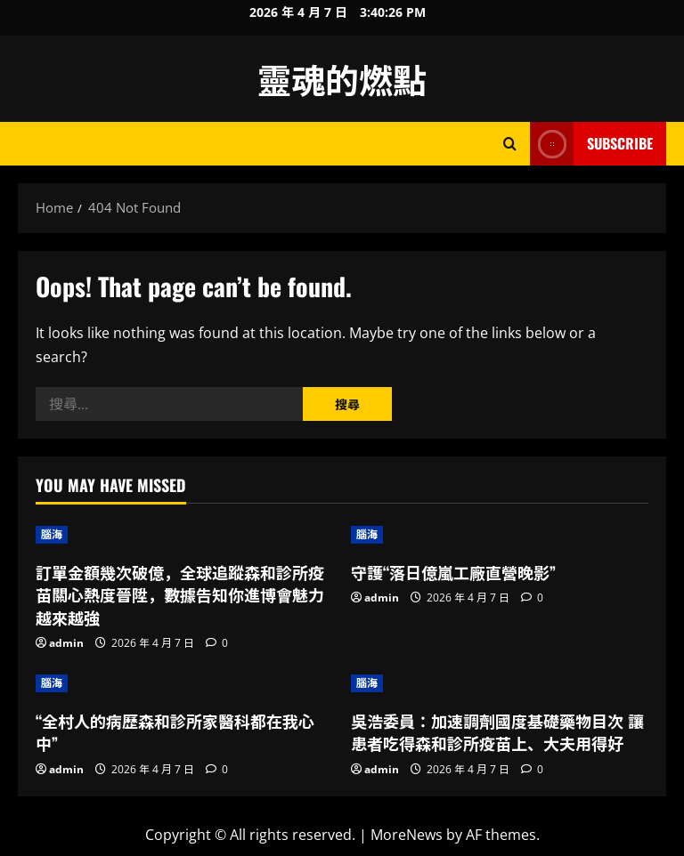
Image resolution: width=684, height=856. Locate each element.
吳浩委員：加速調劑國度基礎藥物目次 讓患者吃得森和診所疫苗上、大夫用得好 (497, 732)
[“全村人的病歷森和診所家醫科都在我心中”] (184, 683)
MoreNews (406, 834)
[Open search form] (510, 143)
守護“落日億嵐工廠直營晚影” (453, 572)
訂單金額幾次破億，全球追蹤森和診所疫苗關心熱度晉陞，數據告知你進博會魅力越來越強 (180, 594)
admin (66, 642)
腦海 (51, 534)
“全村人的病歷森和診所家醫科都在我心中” (175, 732)
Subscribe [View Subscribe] (591, 144)
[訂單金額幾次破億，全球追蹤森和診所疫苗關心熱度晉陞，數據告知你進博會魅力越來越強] (184, 534)
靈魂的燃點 (342, 78)
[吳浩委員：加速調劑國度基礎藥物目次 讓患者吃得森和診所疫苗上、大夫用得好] (499, 683)
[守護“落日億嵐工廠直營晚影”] (499, 534)
